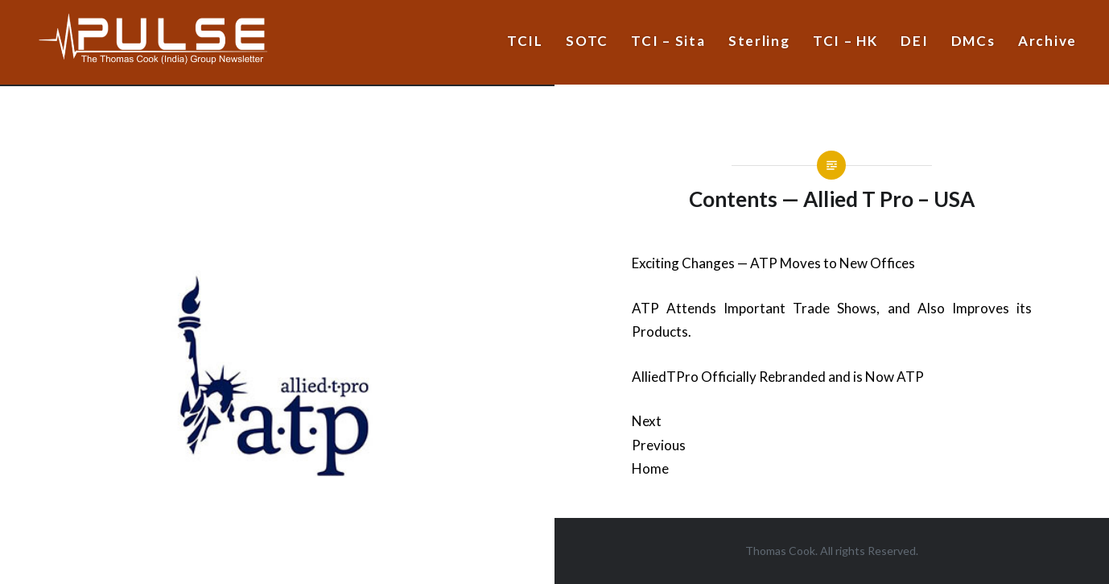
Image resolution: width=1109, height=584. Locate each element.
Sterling (759, 40)
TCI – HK (845, 40)
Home (650, 468)
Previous (659, 445)
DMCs (973, 40)
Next (647, 420)
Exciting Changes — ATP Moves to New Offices (773, 263)
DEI (914, 40)
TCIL (525, 40)
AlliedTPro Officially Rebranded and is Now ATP (778, 376)
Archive (1047, 40)
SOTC (587, 40)
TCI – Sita (668, 40)
